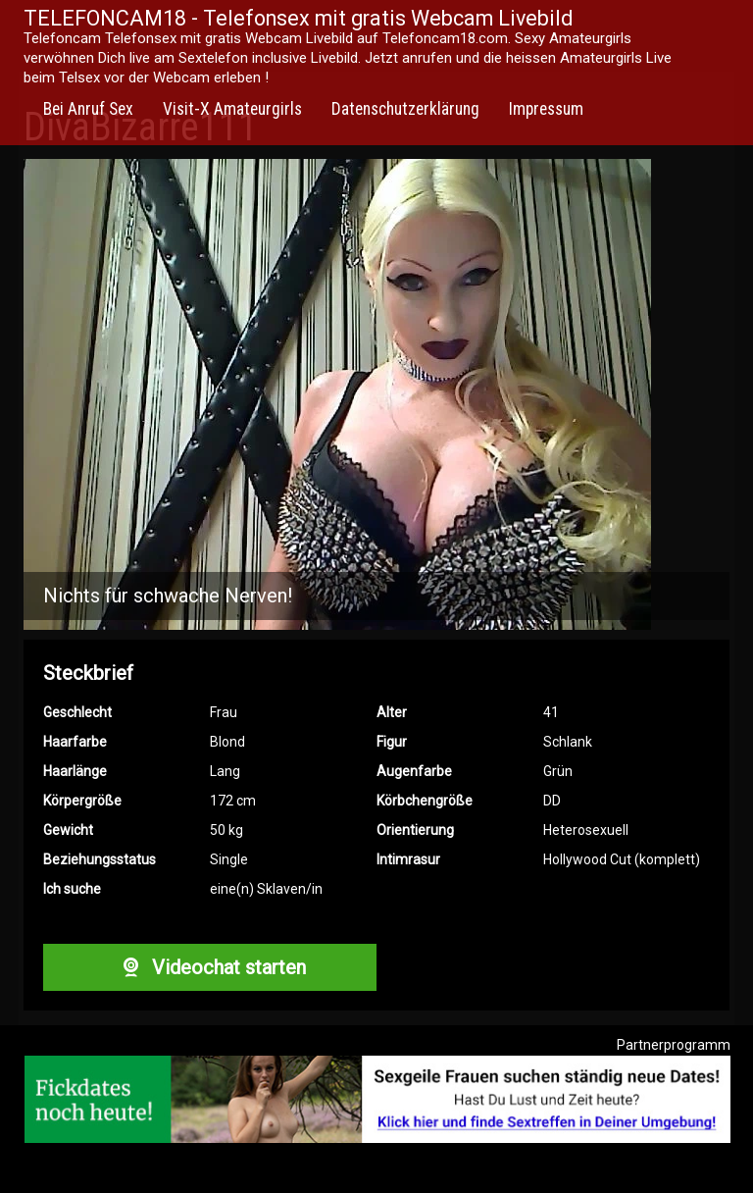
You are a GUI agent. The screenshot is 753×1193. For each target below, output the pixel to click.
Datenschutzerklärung (405, 109)
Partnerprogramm (673, 1045)
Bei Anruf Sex (88, 109)
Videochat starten (210, 967)
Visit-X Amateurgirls (232, 109)
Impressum (546, 109)
